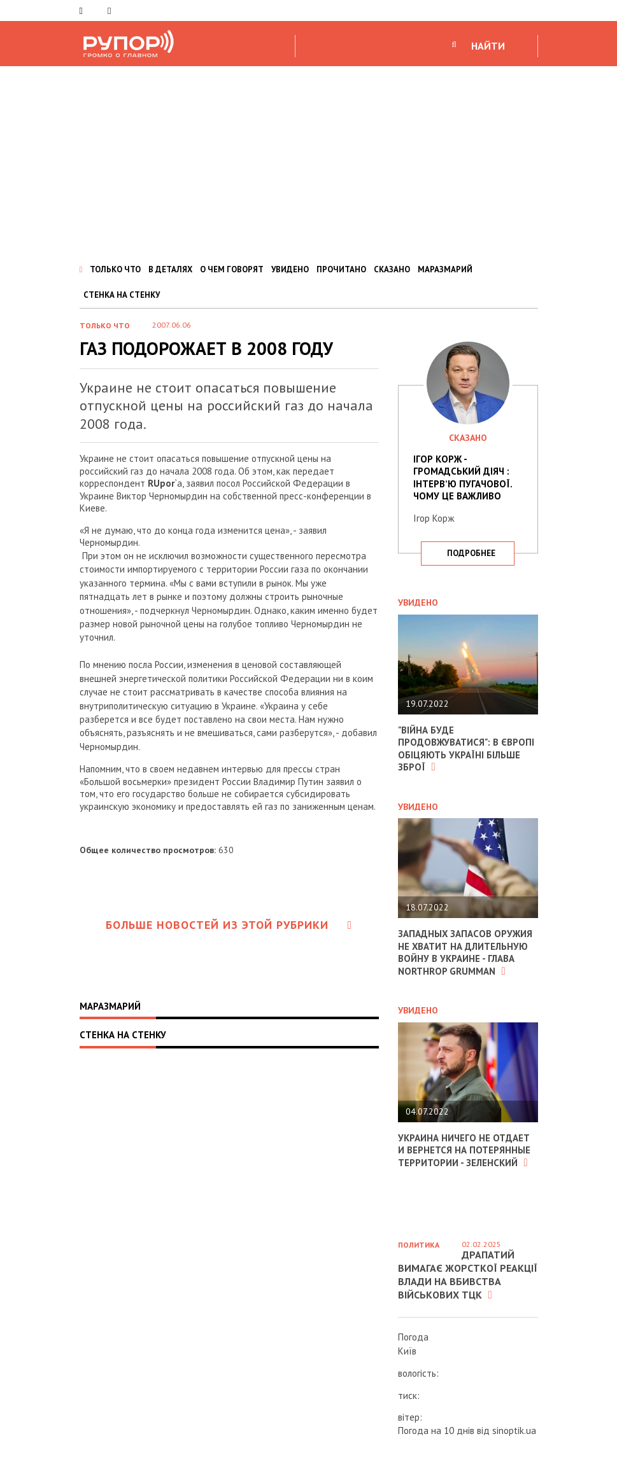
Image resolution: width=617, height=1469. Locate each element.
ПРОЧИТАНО (341, 269)
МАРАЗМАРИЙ (445, 269)
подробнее (471, 553)
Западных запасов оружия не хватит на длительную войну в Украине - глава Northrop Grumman (465, 952)
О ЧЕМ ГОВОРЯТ (232, 269)
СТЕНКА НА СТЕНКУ (121, 294)
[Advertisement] (308, 162)
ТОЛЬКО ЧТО (115, 269)
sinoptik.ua (514, 1430)
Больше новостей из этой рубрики (229, 924)
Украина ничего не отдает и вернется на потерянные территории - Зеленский (464, 1150)
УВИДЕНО (290, 269)
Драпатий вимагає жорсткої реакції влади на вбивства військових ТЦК (467, 1274)
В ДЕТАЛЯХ (170, 269)
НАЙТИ (488, 45)
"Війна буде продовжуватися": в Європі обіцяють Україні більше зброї (466, 749)
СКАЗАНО (392, 269)
